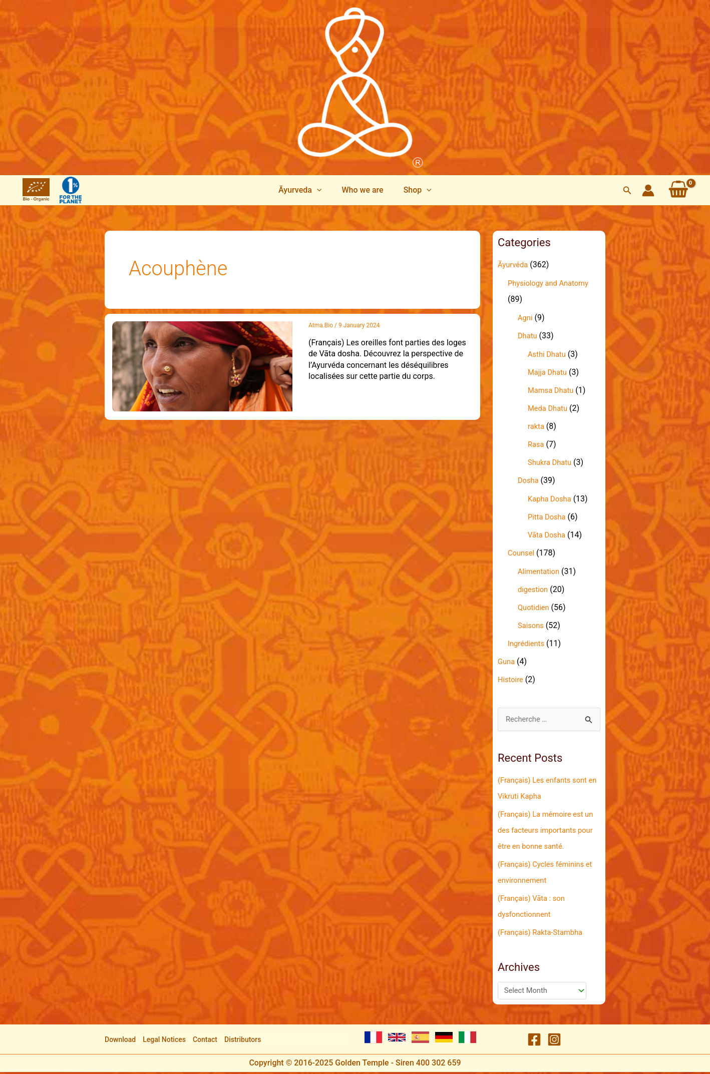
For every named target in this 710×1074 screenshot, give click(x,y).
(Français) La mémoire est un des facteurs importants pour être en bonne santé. (546, 831)
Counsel (522, 553)
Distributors (242, 1041)
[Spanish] (420, 1039)
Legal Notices (164, 1041)
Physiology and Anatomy (552, 283)
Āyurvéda (514, 264)
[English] (397, 1039)
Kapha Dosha (551, 498)
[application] (321, 190)
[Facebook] (534, 1041)
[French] (373, 1039)
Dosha (529, 480)
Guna (507, 661)
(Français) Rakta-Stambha (544, 933)
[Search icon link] (627, 190)
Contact (205, 1041)
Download (120, 1041)
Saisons (532, 625)
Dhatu (528, 335)
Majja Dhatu (549, 372)
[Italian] (467, 1039)
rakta (537, 426)
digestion (534, 589)
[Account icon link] (648, 190)
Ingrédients (528, 643)
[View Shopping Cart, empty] (678, 190)
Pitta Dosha (548, 516)
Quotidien (535, 607)
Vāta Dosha (548, 535)
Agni (526, 317)
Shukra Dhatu (551, 462)
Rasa (537, 444)
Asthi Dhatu (548, 354)
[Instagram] (554, 1041)
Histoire (511, 679)
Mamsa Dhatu (553, 390)
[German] (444, 1039)
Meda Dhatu (549, 408)
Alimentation (540, 571)
